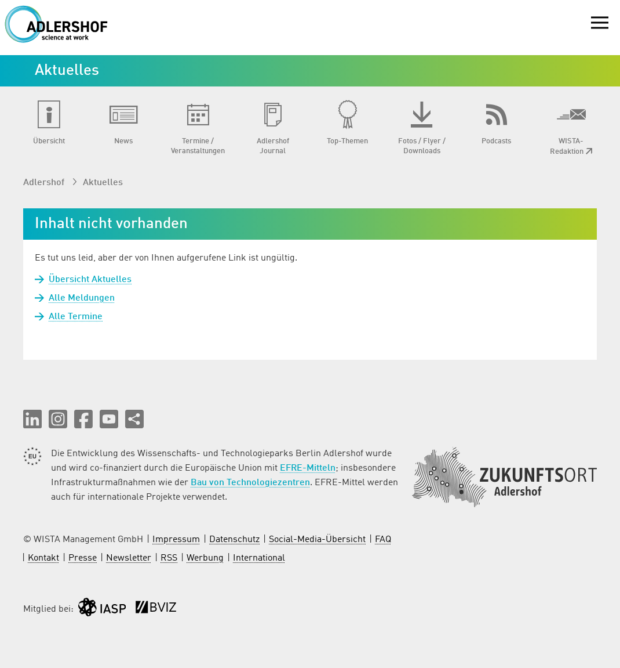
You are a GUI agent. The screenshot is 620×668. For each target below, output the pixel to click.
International (259, 558)
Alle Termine (76, 317)
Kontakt (43, 558)
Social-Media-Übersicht (317, 539)
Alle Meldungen (82, 298)
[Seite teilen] (134, 419)
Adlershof (45, 182)
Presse (82, 558)
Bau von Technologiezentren (250, 483)
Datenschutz (234, 539)
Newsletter (128, 558)
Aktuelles (103, 182)
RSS (169, 558)
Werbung (205, 558)
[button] (32, 419)
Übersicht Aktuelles (90, 279)
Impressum (176, 539)
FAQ (383, 539)
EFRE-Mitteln (307, 468)
